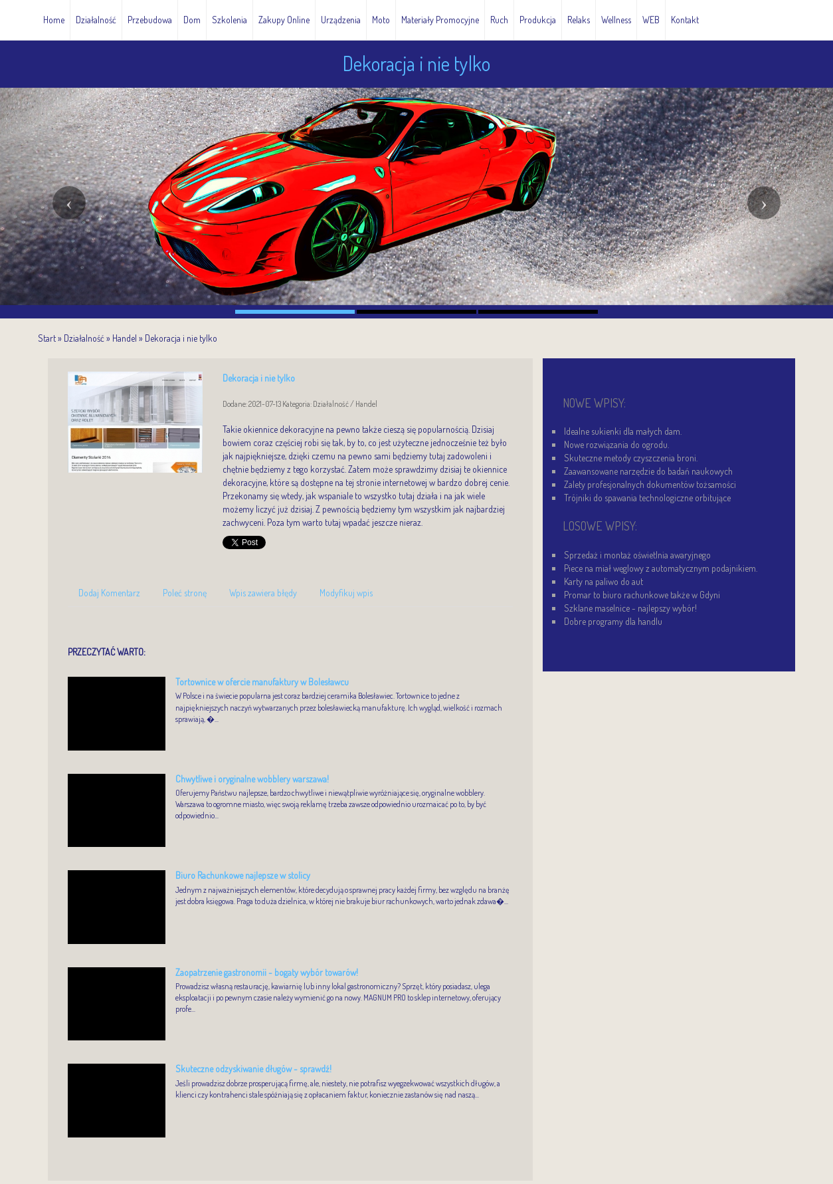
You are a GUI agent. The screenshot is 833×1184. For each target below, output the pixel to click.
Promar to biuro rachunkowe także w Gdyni (642, 594)
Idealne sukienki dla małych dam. (623, 431)
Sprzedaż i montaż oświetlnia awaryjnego (637, 554)
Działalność (84, 338)
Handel (124, 338)
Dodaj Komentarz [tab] (109, 592)
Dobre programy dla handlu (613, 621)
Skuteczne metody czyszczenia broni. (630, 457)
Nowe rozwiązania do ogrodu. (616, 444)
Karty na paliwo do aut (603, 581)
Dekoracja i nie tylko (181, 338)
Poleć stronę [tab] (185, 592)
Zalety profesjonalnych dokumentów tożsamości (650, 484)
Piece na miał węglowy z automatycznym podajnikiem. (660, 568)
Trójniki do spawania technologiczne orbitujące (647, 497)
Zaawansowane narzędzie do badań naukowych (648, 471)
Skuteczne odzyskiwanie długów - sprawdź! (253, 1068)
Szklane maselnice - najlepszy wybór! (630, 608)
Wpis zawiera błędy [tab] (263, 592)
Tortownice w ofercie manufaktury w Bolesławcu (262, 681)
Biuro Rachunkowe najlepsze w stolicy (242, 875)
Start (47, 338)
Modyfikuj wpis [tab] (346, 592)
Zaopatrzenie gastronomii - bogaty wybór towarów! (266, 972)
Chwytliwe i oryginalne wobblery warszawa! (252, 778)
